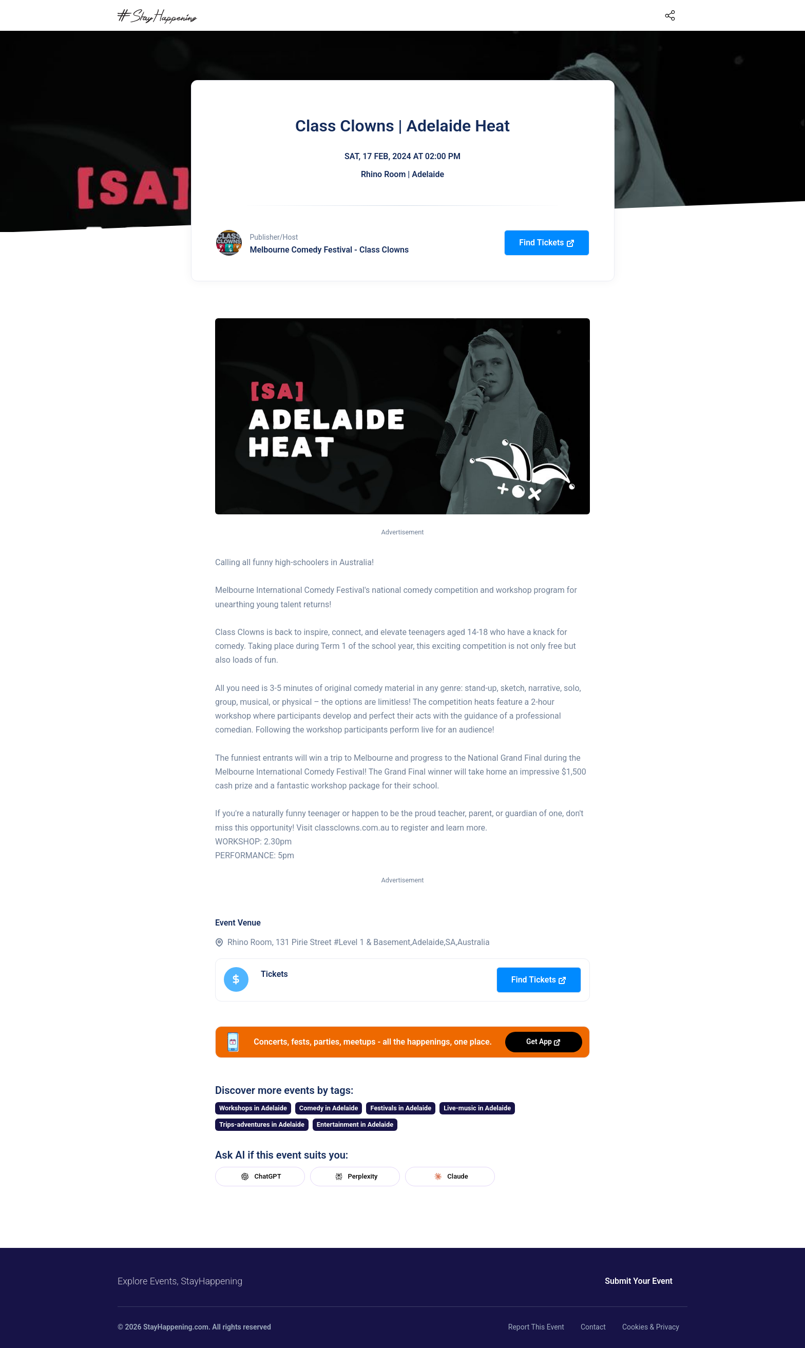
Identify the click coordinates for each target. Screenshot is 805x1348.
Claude (450, 1176)
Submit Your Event (639, 1281)
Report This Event (536, 1327)
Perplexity (355, 1176)
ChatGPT (260, 1176)
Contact (593, 1327)
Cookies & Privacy (650, 1327)
